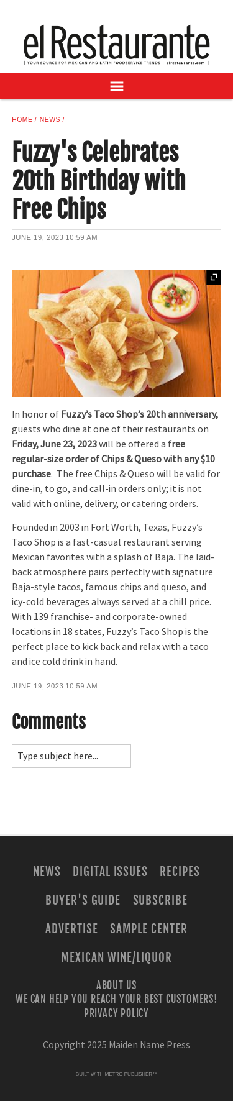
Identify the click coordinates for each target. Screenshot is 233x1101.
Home (22, 119)
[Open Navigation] (116, 86)
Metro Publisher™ (131, 1074)
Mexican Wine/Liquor (116, 957)
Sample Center (148, 928)
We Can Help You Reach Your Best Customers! (116, 999)
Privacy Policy (116, 1013)
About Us (116, 985)
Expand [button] (213, 277)
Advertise (71, 928)
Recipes (180, 871)
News (50, 119)
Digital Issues (110, 871)
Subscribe (160, 900)
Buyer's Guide (83, 900)
